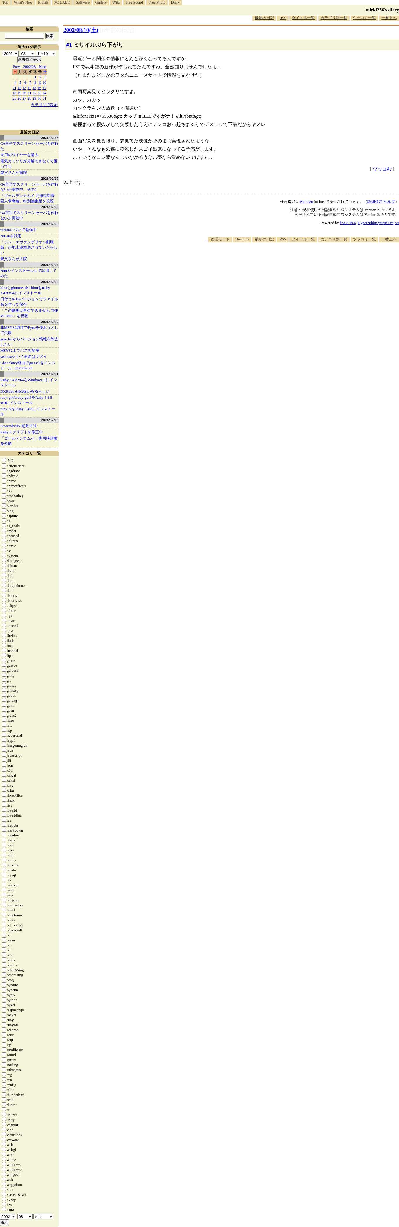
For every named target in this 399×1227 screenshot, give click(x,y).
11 (14, 87)
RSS (283, 18)
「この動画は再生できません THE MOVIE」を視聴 (29, 313)
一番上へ (389, 239)
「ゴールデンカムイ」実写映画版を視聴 (29, 441)
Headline (242, 239)
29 (34, 98)
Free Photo (157, 2)
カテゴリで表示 (44, 104)
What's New (23, 2)
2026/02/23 (49, 282)
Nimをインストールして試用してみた (28, 273)
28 (29, 98)
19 (19, 93)
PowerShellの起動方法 (18, 426)
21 (29, 93)
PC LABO (62, 2)
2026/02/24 (49, 264)
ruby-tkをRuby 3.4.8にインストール (27, 411)
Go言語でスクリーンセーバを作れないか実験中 (29, 215)
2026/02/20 (49, 420)
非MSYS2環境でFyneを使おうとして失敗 (29, 330)
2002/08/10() (80, 30)
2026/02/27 (49, 178)
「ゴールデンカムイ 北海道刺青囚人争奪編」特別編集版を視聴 (27, 198)
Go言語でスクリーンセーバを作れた (29, 146)
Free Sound (134, 2)
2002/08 (29, 66)
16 (39, 87)
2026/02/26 (49, 207)
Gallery (101, 2)
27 (24, 98)
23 (39, 93)
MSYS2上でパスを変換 (19, 350)
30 (39, 98)
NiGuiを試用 (10, 236)
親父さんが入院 (13, 259)
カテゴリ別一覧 (334, 18)
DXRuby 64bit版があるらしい (25, 391)
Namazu (306, 201)
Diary (175, 2)
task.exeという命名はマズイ (23, 356)
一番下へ (389, 18)
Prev (16, 66)
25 (14, 98)
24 (44, 93)
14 (29, 87)
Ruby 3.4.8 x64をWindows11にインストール (28, 382)
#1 (69, 45)
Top (5, 2)
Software (83, 2)
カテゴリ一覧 (29, 453)
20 (24, 93)
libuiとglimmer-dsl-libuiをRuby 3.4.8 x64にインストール (25, 290)
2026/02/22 (49, 321)
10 (44, 82)
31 (44, 98)
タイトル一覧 (303, 18)
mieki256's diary (382, 9)
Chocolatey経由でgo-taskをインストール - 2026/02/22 (27, 365)
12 (19, 87)
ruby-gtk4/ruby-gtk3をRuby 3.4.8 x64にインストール (26, 400)
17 (44, 87)
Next (42, 66)
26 (19, 98)
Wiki (116, 2)
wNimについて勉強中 (18, 230)
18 (14, 93)
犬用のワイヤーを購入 (19, 155)
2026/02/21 (49, 374)
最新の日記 (264, 18)
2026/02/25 (49, 224)
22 (34, 93)
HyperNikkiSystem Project (378, 223)
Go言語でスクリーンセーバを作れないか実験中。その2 (29, 187)
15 (34, 87)
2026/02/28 (49, 137)
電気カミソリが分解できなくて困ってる (29, 164)
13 (24, 87)
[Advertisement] (292, 260)
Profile (43, 2)
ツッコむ (382, 168)
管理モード (220, 239)
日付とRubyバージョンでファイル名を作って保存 (29, 302)
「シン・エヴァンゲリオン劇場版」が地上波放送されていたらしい (29, 247)
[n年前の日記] (117, 30)
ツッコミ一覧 (364, 18)
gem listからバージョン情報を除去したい (29, 341)
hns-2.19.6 (348, 223)
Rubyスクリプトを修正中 (21, 432)
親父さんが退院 (13, 172)
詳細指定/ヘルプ (381, 201)
